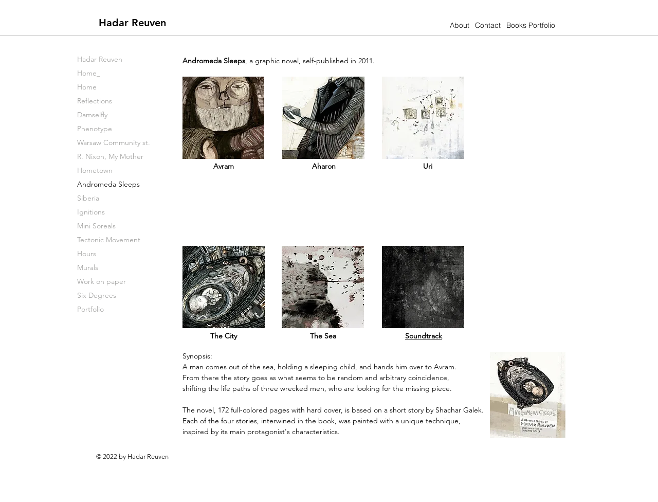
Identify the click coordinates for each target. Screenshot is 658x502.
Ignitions (91, 212)
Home (87, 87)
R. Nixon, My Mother (110, 156)
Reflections (94, 100)
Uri (427, 166)
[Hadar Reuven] (132, 22)
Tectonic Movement (108, 239)
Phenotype (94, 128)
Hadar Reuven (99, 59)
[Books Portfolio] (530, 25)
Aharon (324, 166)
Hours (86, 253)
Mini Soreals (96, 225)
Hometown (95, 170)
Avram (223, 166)
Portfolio (90, 309)
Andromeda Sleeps (108, 184)
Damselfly (92, 114)
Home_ (88, 73)
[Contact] (487, 25)
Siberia (88, 198)
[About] (459, 25)
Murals (87, 267)
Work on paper (101, 281)
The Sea (323, 335)
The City (223, 335)
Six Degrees (96, 295)
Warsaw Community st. (113, 142)
